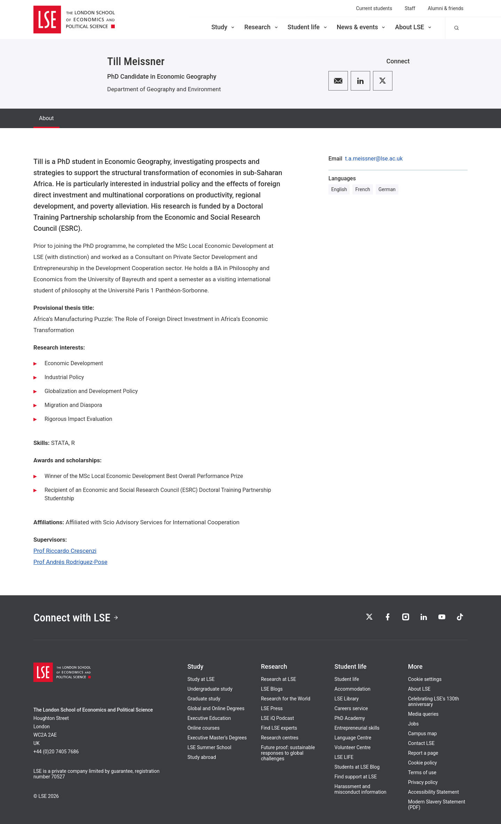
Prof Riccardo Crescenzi (64, 550)
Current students (374, 8)
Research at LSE (278, 679)
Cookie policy (422, 763)
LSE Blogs (272, 689)
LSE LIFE (343, 757)
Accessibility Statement (433, 792)
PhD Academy (349, 718)
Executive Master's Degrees (217, 737)
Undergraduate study (210, 689)
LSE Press (272, 708)
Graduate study (204, 698)
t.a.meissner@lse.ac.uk (374, 159)
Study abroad (202, 757)
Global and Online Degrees (216, 708)
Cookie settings (425, 679)
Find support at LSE (355, 776)
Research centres (280, 737)
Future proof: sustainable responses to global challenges (288, 753)
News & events (362, 27)
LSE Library (346, 698)
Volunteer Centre (352, 747)
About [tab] (46, 118)
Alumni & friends (445, 8)
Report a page (423, 753)
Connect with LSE (76, 617)
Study (223, 27)
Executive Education (209, 718)
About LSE (413, 27)
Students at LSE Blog (357, 767)
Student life (308, 27)
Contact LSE (421, 743)
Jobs (413, 724)
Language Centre (352, 737)
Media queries (423, 714)
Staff (410, 8)
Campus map (422, 733)
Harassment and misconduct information (360, 789)
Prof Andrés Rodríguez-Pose (70, 561)
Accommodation (352, 689)
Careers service (351, 708)
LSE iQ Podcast (277, 718)
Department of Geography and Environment (164, 89)
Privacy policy (423, 782)
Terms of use (422, 772)
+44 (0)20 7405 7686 (56, 751)
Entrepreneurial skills (356, 728)
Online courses (204, 728)
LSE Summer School (209, 747)
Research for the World (285, 698)
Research (261, 27)
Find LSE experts (279, 728)
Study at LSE (201, 679)
